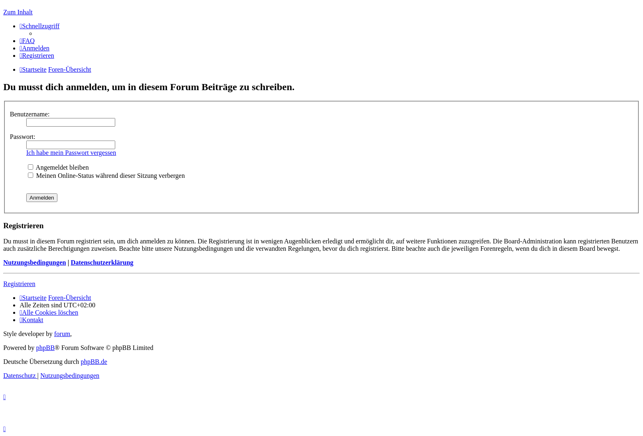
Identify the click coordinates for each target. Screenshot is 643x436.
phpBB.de (94, 361)
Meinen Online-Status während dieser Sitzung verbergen (106, 175)
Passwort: (22, 136)
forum (62, 333)
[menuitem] (27, 40)
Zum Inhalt (18, 12)
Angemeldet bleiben (58, 167)
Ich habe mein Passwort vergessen (71, 152)
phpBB (45, 347)
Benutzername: (30, 114)
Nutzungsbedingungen (34, 262)
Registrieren (19, 283)
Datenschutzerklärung (102, 262)
